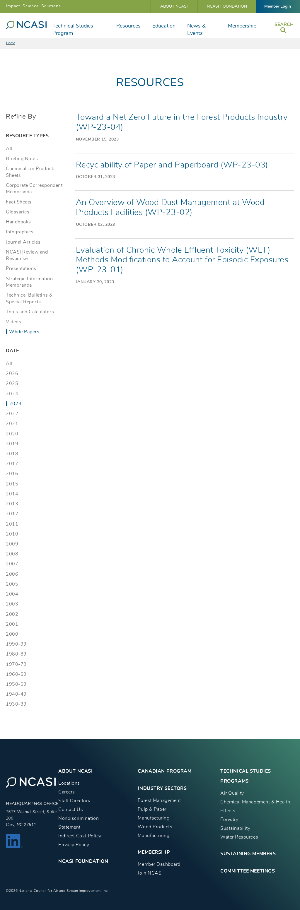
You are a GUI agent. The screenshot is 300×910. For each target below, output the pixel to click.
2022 (12, 413)
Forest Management (159, 800)
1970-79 (16, 664)
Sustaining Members (248, 853)
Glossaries (17, 212)
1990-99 (16, 644)
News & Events (196, 29)
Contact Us (70, 809)
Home (10, 43)
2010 (12, 534)
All (9, 148)
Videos (13, 321)
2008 (12, 554)
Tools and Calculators (30, 311)
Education (163, 26)
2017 (12, 463)
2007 (12, 564)
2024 (12, 393)
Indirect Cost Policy (79, 836)
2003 (12, 604)
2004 (12, 594)
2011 (12, 524)
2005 (12, 584)
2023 (15, 403)
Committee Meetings (247, 871)
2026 (12, 373)
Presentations (21, 268)
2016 (12, 473)
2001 (12, 624)
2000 (12, 634)
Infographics (19, 232)
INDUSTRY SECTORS (162, 788)
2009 (12, 544)
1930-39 (16, 704)
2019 (12, 444)
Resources (128, 26)
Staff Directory (74, 800)
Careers (66, 792)
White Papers (24, 331)
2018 (12, 453)
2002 (12, 614)
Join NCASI (150, 873)
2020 (12, 434)
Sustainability (235, 828)
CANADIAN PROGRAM (164, 771)
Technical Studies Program (72, 29)
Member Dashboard (159, 864)
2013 (12, 504)
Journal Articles (23, 242)
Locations (69, 783)
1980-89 (16, 654)
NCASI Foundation (227, 6)
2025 (12, 383)
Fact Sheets (19, 202)
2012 (12, 514)
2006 (12, 574)
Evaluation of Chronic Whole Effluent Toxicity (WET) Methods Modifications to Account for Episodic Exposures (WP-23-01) (182, 260)
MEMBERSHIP (154, 852)
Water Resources (239, 837)
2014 (12, 494)
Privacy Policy (73, 844)
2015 (12, 484)
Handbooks (18, 222)
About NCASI (174, 6)
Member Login (277, 6)
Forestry (229, 819)
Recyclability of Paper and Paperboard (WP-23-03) (172, 165)
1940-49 (16, 694)
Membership (242, 26)
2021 (12, 423)
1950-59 (16, 684)
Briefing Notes (22, 158)
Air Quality (232, 793)
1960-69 (16, 674)
